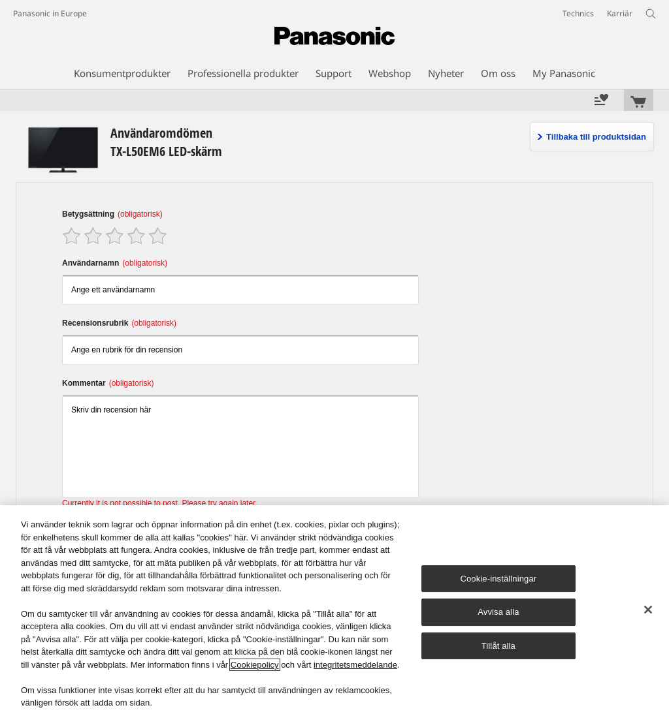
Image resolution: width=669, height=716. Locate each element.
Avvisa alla (498, 612)
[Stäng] (648, 609)
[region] (334, 610)
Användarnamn (114, 263)
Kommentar (108, 383)
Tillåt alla (498, 646)
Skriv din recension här (240, 446)
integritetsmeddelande (355, 665)
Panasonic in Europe (50, 13)
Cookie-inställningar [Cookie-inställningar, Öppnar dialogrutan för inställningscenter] (498, 579)
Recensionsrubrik (119, 323)
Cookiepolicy (255, 665)
